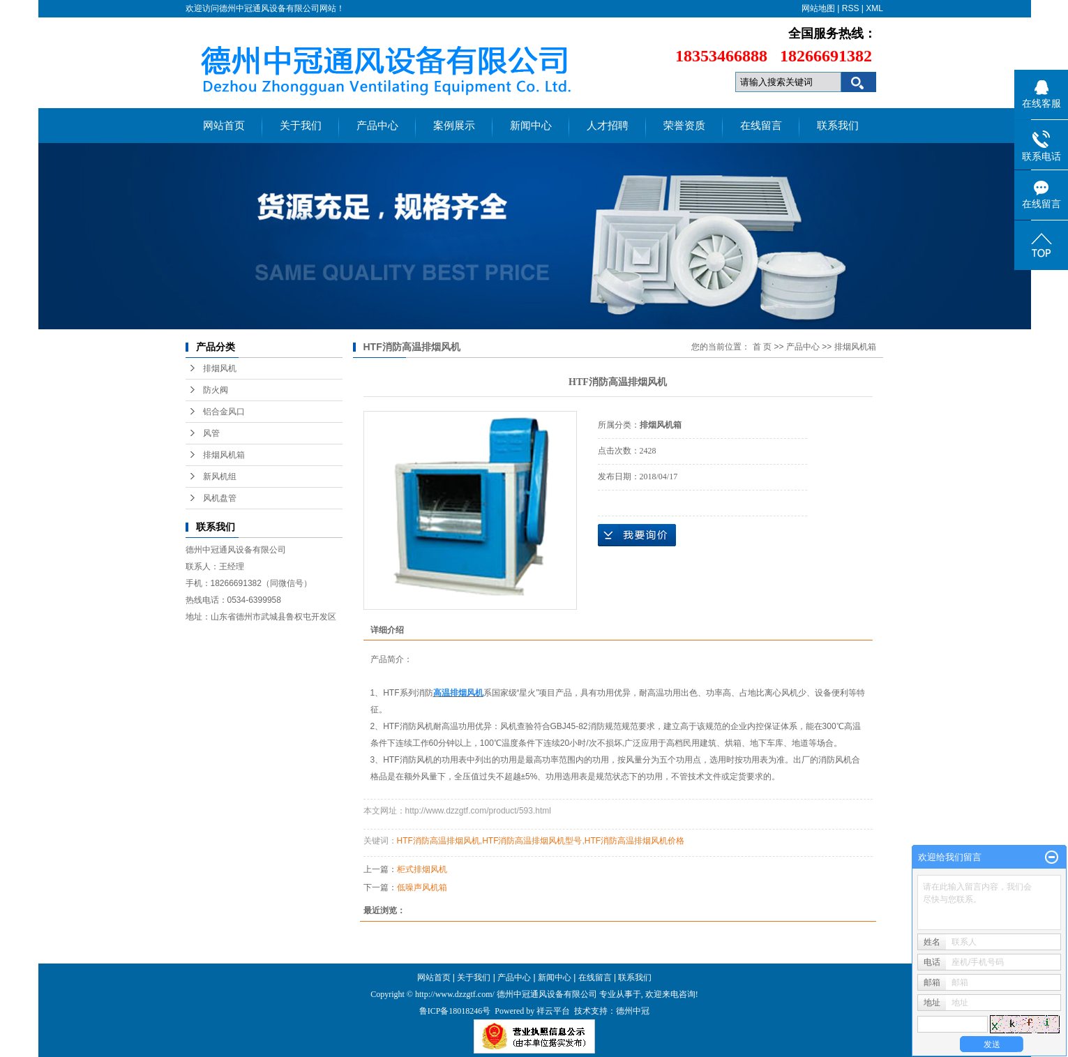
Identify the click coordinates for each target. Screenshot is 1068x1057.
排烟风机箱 (224, 455)
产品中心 (377, 125)
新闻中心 (531, 125)
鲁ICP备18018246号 (455, 1011)
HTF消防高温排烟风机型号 (532, 841)
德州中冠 (632, 1011)
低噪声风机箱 (422, 887)
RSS (850, 8)
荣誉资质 (684, 125)
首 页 (762, 347)
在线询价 (637, 535)
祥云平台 (553, 1011)
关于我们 (301, 125)
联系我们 (838, 125)
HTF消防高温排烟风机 (438, 841)
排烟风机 (219, 368)
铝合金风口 (224, 412)
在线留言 (761, 125)
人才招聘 (608, 125)
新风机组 (219, 476)
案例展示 (454, 125)
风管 (211, 433)
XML (874, 8)
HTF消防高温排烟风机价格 (634, 841)
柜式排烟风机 (422, 869)
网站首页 (224, 125)
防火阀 (215, 390)
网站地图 (818, 8)
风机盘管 (219, 498)
